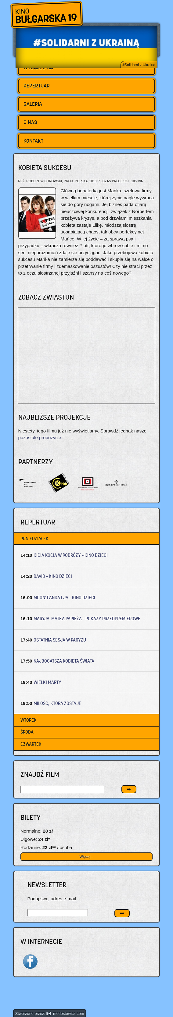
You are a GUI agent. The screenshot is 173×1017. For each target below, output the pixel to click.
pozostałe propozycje (39, 437)
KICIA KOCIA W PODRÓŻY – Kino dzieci (71, 555)
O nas (30, 122)
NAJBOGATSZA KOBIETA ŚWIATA (64, 660)
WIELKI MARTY (47, 682)
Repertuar (36, 86)
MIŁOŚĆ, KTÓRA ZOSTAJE (57, 703)
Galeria (32, 104)
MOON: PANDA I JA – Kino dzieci (64, 597)
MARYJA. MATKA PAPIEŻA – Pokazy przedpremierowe (87, 618)
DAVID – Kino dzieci (53, 576)
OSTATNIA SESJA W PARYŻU (60, 639)
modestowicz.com (65, 1013)
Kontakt (33, 141)
